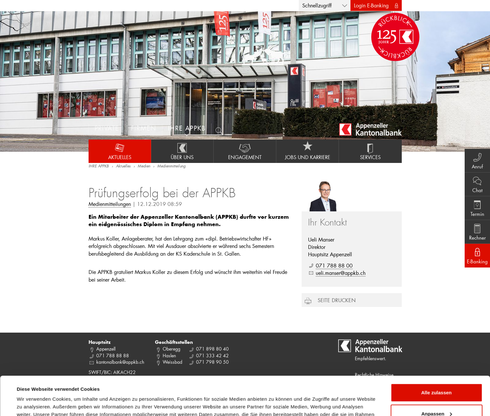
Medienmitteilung (171, 166)
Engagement (245, 151)
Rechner (477, 231)
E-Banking (477, 255)
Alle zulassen (436, 356)
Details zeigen (33, 403)
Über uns (182, 151)
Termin (477, 208)
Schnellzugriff (316, 5)
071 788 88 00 (334, 265)
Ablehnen (436, 398)
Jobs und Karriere (307, 151)
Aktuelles (120, 151)
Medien (144, 166)
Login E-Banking (371, 5)
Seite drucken (337, 300)
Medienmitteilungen (110, 203)
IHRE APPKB (99, 166)
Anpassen (436, 377)
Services (370, 151)
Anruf (477, 160)
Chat (477, 184)
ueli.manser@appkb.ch (340, 272)
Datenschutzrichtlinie (147, 385)
